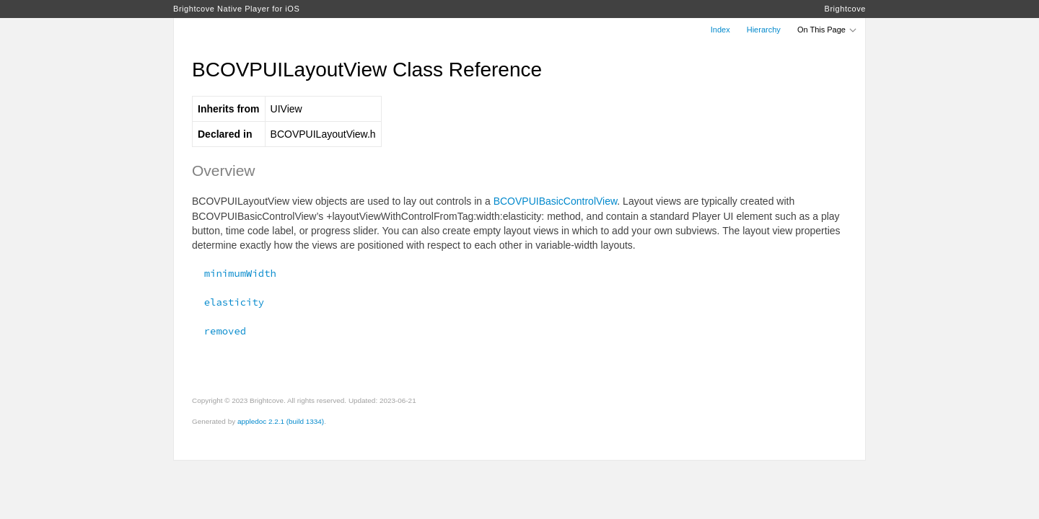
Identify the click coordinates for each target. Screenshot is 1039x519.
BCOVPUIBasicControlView (556, 201)
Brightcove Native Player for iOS (236, 8)
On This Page (827, 29)
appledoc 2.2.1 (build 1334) (280, 421)
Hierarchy (764, 29)
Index (720, 29)
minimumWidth (234, 273)
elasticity (228, 302)
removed (219, 330)
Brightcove (845, 8)
